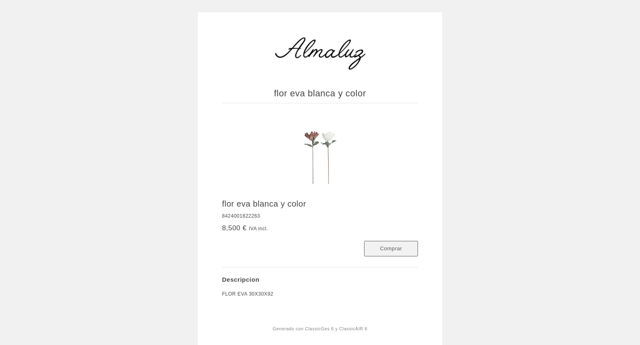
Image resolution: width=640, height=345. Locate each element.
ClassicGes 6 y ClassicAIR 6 (336, 328)
